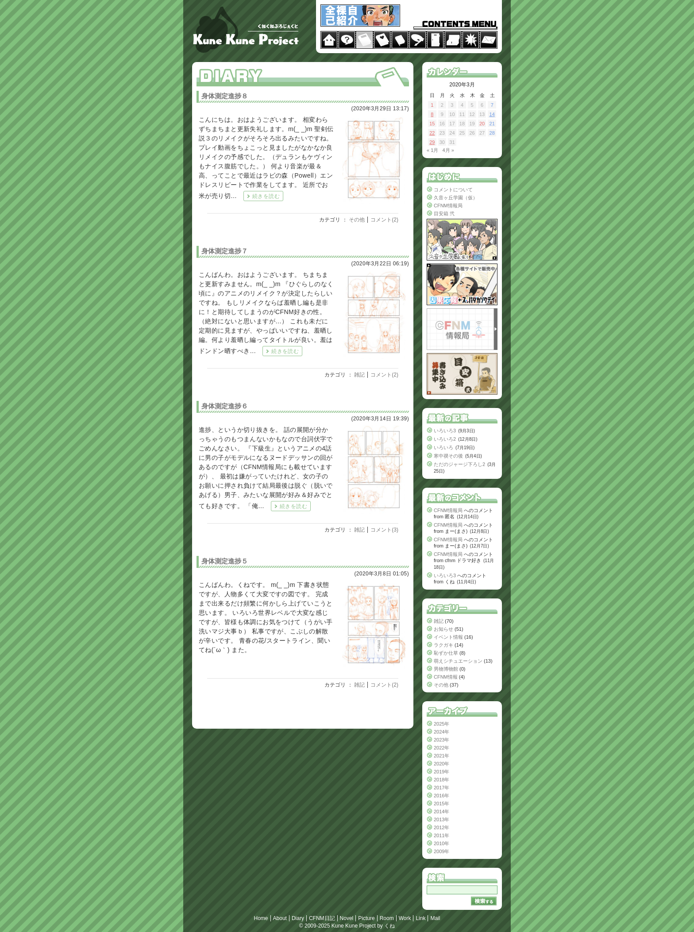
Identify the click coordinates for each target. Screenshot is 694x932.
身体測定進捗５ (224, 561)
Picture (366, 918)
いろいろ (443, 447)
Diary (298, 918)
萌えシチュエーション (458, 661)
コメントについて (453, 189)
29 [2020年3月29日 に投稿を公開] (432, 142)
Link (420, 918)
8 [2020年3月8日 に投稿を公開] (432, 114)
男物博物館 (446, 669)
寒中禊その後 (448, 455)
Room (387, 918)
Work (405, 918)
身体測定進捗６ (224, 406)
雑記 (359, 375)
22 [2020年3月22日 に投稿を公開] (432, 133)
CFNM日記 (322, 918)
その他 (357, 220)
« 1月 (432, 150)
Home (261, 918)
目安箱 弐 (444, 213)
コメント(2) (384, 220)
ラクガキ (443, 645)
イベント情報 (448, 637)
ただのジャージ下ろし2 (459, 464)
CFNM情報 (446, 677)
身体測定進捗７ (224, 251)
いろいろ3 (445, 430)
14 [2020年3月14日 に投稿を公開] (492, 114)
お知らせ (443, 629)
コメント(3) (384, 530)
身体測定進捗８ (224, 96)
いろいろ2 (445, 439)
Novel (347, 918)
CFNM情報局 (448, 205)
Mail (435, 918)
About (280, 918)
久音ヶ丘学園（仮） (456, 197)
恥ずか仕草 (446, 653)
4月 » (448, 150)
